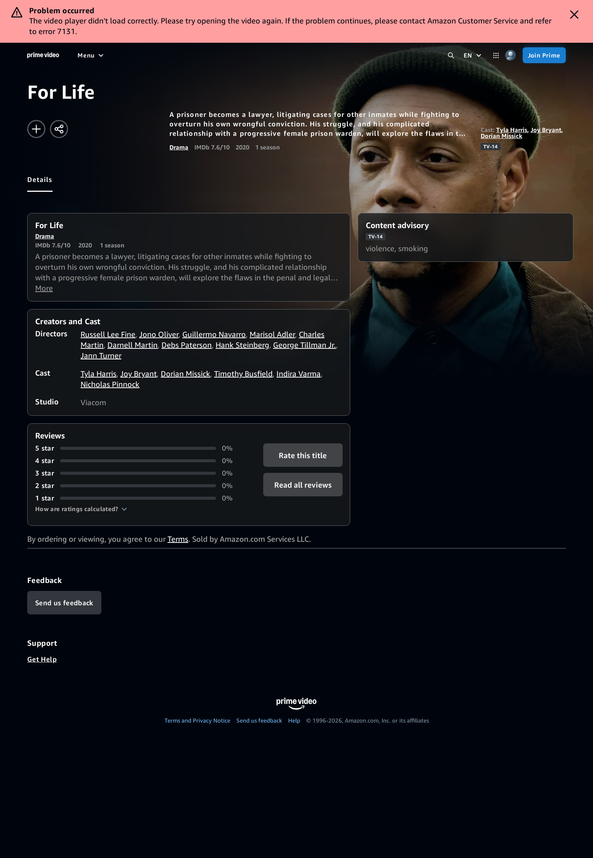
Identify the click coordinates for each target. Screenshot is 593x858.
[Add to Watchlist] (36, 129)
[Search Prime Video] (451, 55)
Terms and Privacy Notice (197, 720)
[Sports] (183, 55)
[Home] (43, 55)
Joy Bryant (546, 130)
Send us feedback (259, 720)
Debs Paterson (186, 344)
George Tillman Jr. (304, 344)
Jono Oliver (159, 334)
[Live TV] (241, 55)
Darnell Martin (132, 344)
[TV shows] (147, 55)
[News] (211, 55)
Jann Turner (101, 355)
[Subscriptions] (290, 55)
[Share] (59, 129)
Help (294, 720)
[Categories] (496, 55)
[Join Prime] (544, 55)
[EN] (473, 55)
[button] (81, 509)
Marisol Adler (272, 334)
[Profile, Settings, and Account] (510, 55)
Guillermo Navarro (214, 334)
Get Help (42, 659)
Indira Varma (298, 373)
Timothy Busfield (243, 373)
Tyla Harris (511, 130)
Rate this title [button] (303, 455)
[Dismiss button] (574, 14)
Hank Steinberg (242, 344)
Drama (178, 147)
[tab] (40, 179)
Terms (178, 539)
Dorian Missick (501, 136)
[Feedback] (64, 602)
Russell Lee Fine (108, 334)
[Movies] (112, 55)
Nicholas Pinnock (110, 384)
